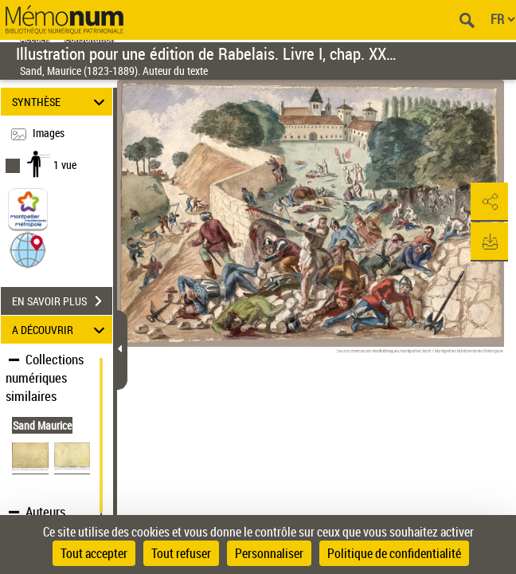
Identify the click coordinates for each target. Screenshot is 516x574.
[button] (28, 249)
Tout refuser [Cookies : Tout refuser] (181, 553)
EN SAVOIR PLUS (62, 301)
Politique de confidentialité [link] (394, 553)
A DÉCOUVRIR (61, 330)
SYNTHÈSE (61, 102)
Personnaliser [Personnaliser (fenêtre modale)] (269, 553)
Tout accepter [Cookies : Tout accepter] (94, 553)
